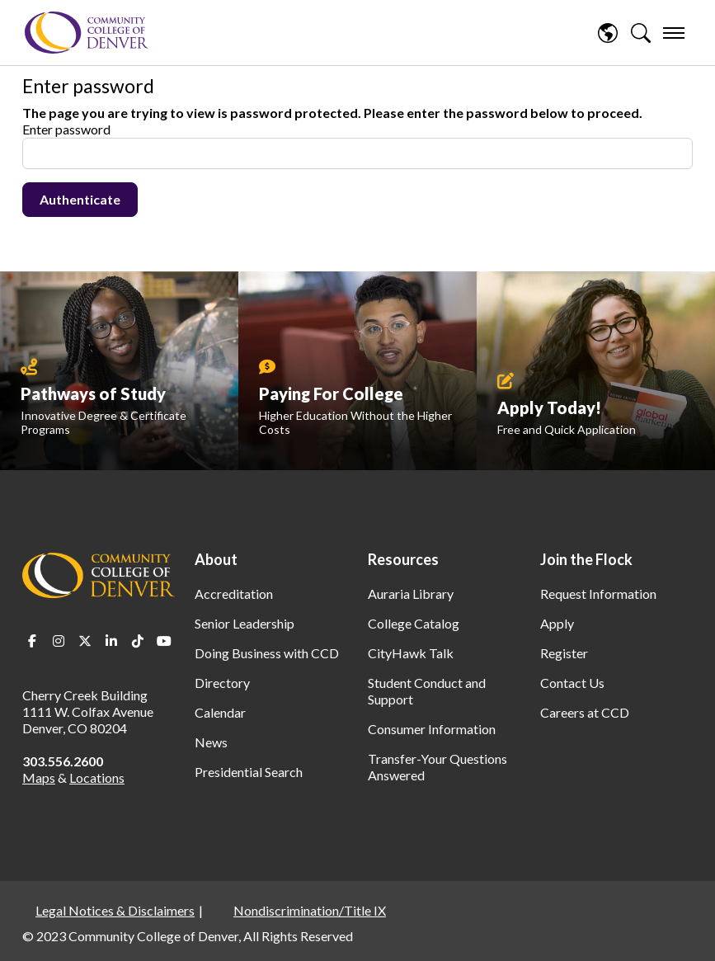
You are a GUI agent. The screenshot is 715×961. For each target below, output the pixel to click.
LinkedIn (111, 641)
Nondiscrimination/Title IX (309, 910)
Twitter (85, 641)
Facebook (32, 641)
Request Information (598, 593)
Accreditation (234, 593)
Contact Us (572, 682)
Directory (222, 682)
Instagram (58, 641)
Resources (403, 559)
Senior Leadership (244, 623)
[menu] (673, 32)
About (216, 559)
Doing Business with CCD (267, 653)
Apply (557, 623)
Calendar (220, 712)
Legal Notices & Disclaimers (115, 910)
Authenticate (80, 199)
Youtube (164, 641)
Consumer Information (432, 729)
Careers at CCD (584, 712)
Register (564, 653)
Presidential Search (249, 772)
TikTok (138, 641)
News (211, 742)
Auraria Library (411, 593)
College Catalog (413, 623)
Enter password (66, 129)
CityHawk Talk (411, 653)
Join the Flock (586, 559)
